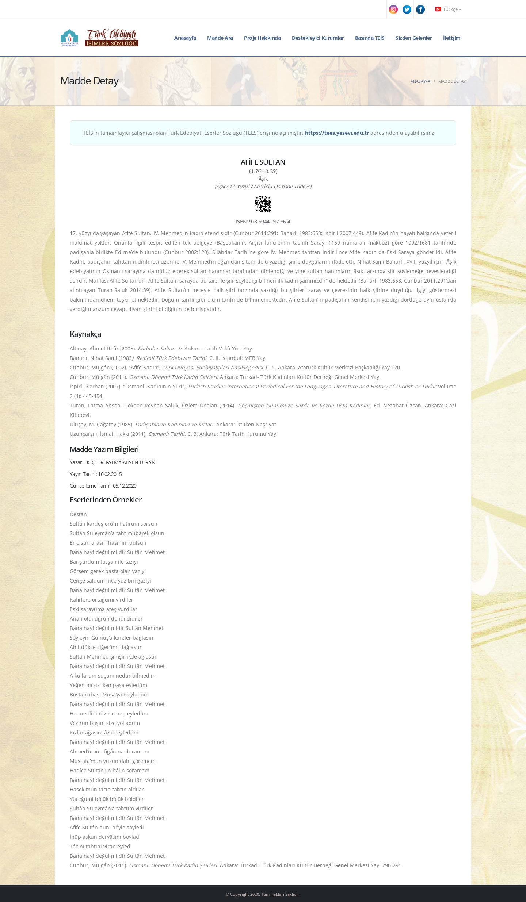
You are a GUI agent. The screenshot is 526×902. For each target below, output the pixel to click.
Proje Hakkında (262, 37)
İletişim (452, 37)
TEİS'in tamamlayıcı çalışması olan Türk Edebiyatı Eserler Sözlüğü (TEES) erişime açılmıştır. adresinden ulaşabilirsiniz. (259, 132)
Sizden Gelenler (414, 37)
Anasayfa (185, 37)
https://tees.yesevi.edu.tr (337, 132)
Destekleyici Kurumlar (318, 37)
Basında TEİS (370, 37)
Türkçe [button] (448, 9)
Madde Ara (220, 37)
